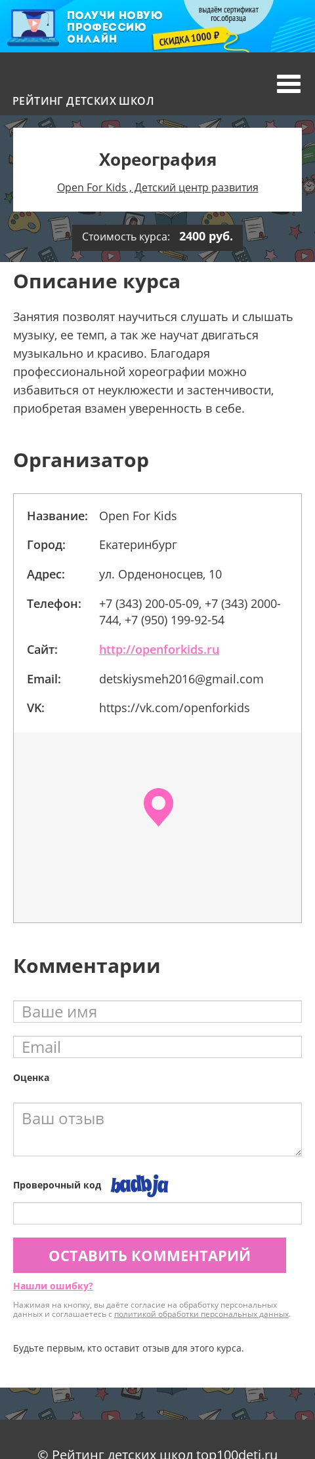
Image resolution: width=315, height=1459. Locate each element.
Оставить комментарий (150, 1255)
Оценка (31, 1077)
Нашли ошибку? (53, 1285)
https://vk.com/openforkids (174, 707)
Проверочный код (57, 1185)
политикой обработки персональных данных (201, 1313)
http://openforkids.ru (159, 649)
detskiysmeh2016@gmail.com (181, 679)
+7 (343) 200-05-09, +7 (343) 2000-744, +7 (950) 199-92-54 (190, 612)
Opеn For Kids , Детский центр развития (158, 187)
